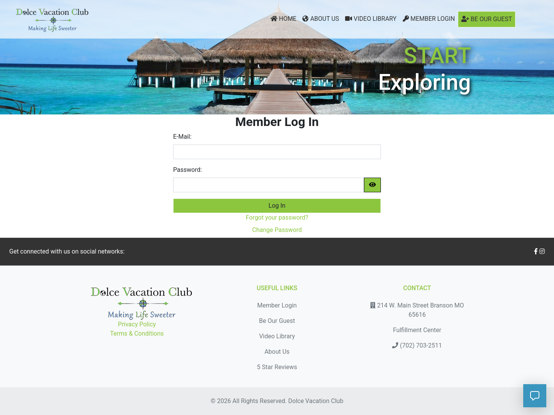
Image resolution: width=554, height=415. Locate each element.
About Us (320, 18)
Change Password (277, 230)
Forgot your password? (277, 217)
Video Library (370, 18)
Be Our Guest (486, 19)
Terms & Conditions (137, 333)
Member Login (429, 18)
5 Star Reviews (277, 367)
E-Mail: (182, 136)
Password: (187, 169)
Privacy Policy (137, 324)
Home (283, 18)
